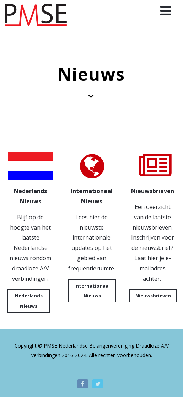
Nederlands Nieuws (29, 301)
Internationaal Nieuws (92, 291)
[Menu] (165, 10)
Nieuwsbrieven (153, 296)
